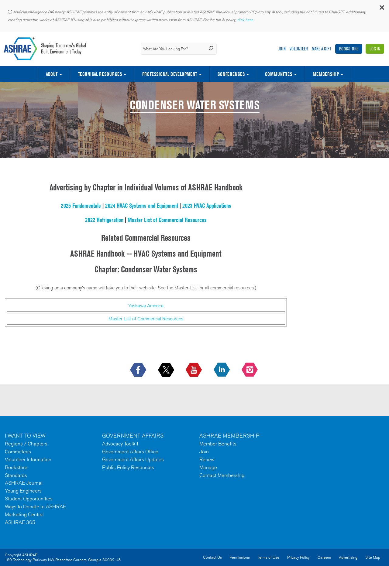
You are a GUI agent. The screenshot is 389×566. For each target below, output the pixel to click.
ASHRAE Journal (24, 483)
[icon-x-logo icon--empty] (166, 370)
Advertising (348, 557)
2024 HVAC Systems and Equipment (141, 205)
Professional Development (169, 74)
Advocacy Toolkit (120, 444)
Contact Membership (221, 475)
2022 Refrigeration (104, 219)
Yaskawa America (146, 306)
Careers (324, 557)
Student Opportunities (29, 499)
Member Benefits (217, 444)
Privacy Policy (298, 557)
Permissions (240, 557)
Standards (16, 475)
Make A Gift (321, 49)
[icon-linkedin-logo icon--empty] (222, 370)
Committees (18, 451)
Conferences (231, 74)
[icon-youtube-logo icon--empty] (194, 370)
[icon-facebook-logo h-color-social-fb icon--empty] (138, 370)
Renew (207, 459)
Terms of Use (268, 557)
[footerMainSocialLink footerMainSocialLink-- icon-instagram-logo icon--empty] (250, 370)
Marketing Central (24, 514)
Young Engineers (23, 491)
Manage (208, 467)
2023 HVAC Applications (206, 205)
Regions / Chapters (26, 444)
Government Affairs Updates (133, 459)
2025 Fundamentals (81, 205)
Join (282, 49)
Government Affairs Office (130, 451)
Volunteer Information (28, 459)
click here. (245, 19)
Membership (326, 74)
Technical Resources (100, 74)
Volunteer (299, 49)
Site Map (372, 557)
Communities (278, 74)
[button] (381, 9)
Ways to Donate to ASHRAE (35, 506)
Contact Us (212, 557)
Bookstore (348, 49)
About (51, 74)
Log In (375, 49)
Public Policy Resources (128, 467)
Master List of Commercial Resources (167, 219)
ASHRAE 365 (20, 522)
